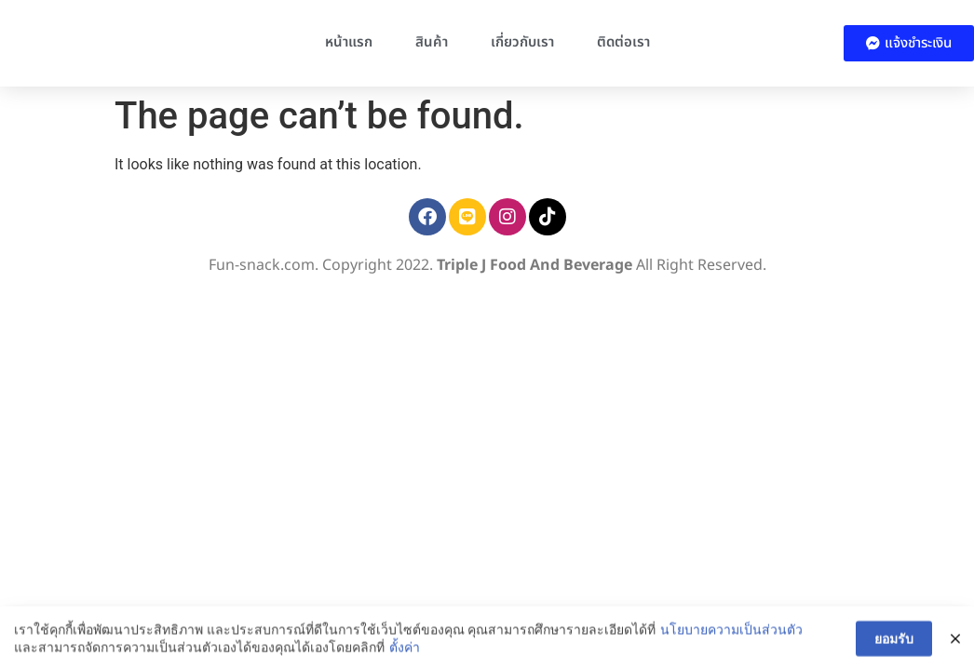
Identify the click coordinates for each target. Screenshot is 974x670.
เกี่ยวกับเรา (522, 42)
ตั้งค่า (403, 657)
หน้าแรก (348, 42)
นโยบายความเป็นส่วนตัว (730, 639)
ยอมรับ (893, 649)
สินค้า (431, 42)
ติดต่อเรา (623, 42)
